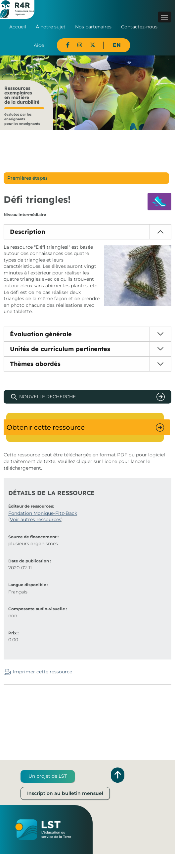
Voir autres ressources (35, 519)
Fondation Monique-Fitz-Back (42, 513)
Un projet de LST (47, 776)
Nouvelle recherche (47, 397)
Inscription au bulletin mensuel (65, 793)
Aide (39, 45)
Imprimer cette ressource (42, 672)
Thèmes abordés (35, 364)
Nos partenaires (93, 27)
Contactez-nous (139, 27)
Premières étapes (27, 178)
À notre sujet (51, 27)
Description (27, 231)
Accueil (17, 27)
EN (117, 45)
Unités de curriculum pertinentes (60, 349)
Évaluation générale (41, 334)
